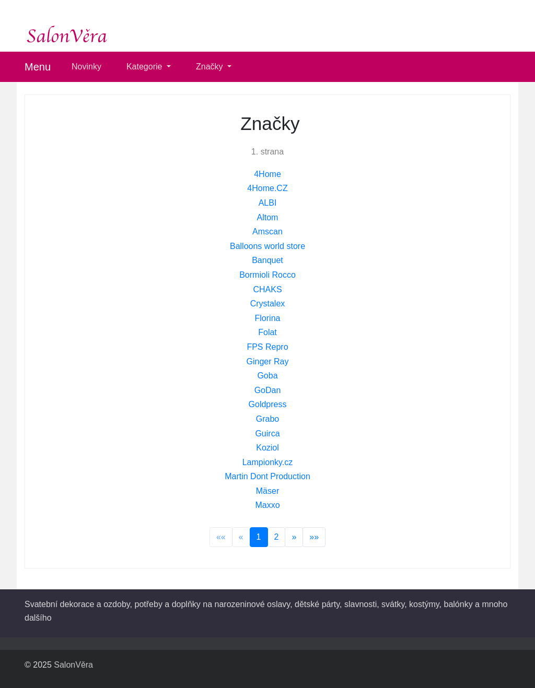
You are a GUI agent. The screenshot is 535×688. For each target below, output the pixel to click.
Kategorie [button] (145, 66)
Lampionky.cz (267, 462)
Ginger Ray (268, 361)
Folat (267, 332)
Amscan (267, 231)
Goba (267, 375)
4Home (267, 174)
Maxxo (267, 505)
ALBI (268, 202)
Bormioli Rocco (267, 274)
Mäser (267, 491)
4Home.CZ (267, 188)
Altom (267, 217)
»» (314, 536)
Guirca (267, 433)
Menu (38, 67)
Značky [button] (210, 66)
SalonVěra (73, 664)
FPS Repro (267, 346)
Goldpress (268, 404)
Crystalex (267, 303)
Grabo (267, 418)
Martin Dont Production (267, 476)
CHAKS (267, 289)
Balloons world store (267, 246)
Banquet (267, 260)
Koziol (267, 447)
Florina (268, 318)
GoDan (267, 390)
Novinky (86, 66)
